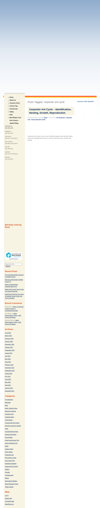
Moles (6, 446)
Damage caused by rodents (13, 426)
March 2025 (8, 336)
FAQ (11, 114)
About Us (13, 100)
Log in (7, 495)
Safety (12, 112)
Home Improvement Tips (12, 440)
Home (11, 97)
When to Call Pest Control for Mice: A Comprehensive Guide (14, 308)
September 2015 (10, 370)
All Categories (9, 399)
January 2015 (9, 388)
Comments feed (9, 501)
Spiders (7, 469)
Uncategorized (9, 475)
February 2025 (9, 338)
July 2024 (7, 356)
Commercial (14, 109)
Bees (6, 405)
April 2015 (8, 385)
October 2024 (9, 347)
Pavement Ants (9, 455)
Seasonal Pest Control (11, 466)
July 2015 (7, 376)
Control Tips (14, 106)
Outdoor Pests (9, 449)
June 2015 (8, 379)
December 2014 (9, 391)
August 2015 (8, 373)
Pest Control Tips (10, 460)
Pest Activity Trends (10, 458)
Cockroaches (9, 420)
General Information (10, 434)
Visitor (46, 117)
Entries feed (8, 498)
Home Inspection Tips (11, 443)
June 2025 (8, 333)
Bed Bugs (8, 402)
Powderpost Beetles (11, 463)
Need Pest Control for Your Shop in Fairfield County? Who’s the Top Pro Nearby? (14, 296)
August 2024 (8, 353)
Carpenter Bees (9, 417)
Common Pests (15, 103)
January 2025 (9, 341)
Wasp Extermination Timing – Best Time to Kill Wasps (13, 315)
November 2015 (9, 368)
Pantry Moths (9, 452)
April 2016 (8, 362)
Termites (7, 472)
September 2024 (10, 350)
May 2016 (8, 359)
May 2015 (8, 382)
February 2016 (9, 365)
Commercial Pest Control (12, 423)
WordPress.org (9, 504)
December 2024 (9, 344)
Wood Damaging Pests (11, 484)
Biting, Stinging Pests (11, 408)
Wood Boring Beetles (11, 481)
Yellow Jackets (9, 487)
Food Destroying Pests (11, 431)
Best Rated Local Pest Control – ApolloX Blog (15, 118)
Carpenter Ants (9, 414)
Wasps (7, 478)
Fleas (6, 428)
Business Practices (10, 411)
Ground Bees (9, 437)
